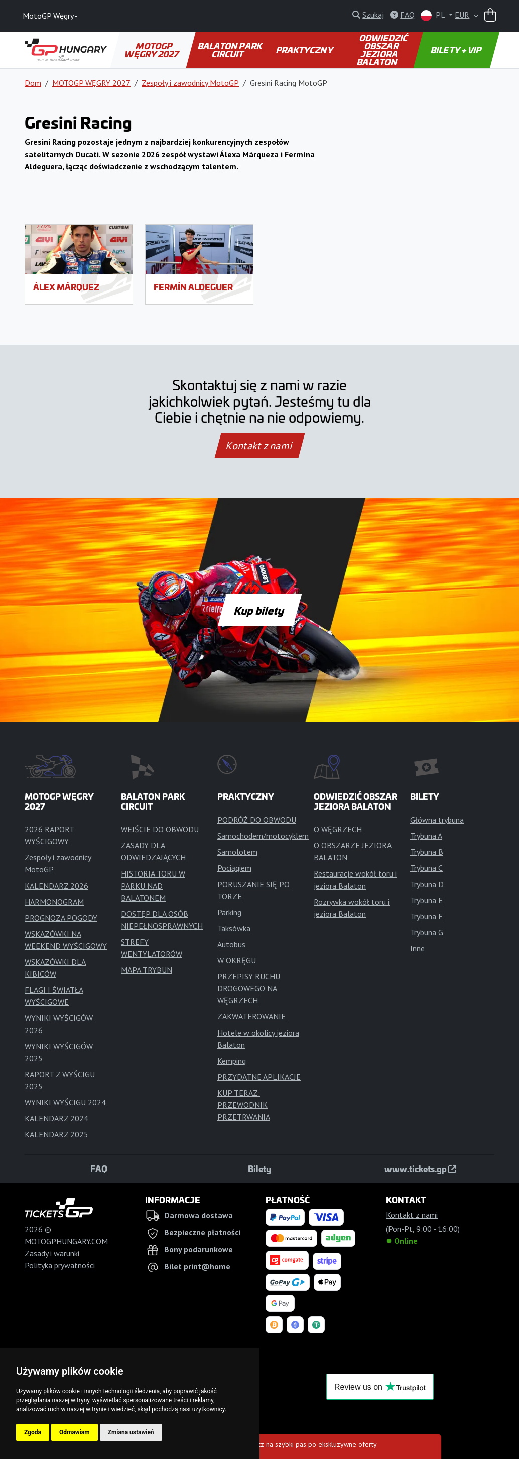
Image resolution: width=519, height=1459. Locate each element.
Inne (417, 948)
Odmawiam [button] (74, 1432)
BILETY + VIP (456, 50)
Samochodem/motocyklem (263, 836)
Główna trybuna (437, 820)
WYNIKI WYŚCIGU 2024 (65, 1102)
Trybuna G (426, 932)
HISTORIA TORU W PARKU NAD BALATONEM (153, 885)
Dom (33, 83)
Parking (229, 912)
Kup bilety (259, 610)
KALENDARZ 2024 (56, 1118)
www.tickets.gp (420, 1168)
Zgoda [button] (32, 1432)
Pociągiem (234, 868)
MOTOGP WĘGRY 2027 (152, 50)
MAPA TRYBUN (146, 970)
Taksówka (233, 928)
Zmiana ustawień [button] (131, 1432)
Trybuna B (426, 852)
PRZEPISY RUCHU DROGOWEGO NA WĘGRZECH (248, 988)
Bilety (259, 1168)
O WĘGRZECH (338, 829)
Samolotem (237, 852)
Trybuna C (426, 868)
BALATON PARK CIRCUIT (230, 50)
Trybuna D (427, 884)
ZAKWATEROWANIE (251, 1016)
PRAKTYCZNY (305, 50)
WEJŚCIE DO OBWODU (160, 829)
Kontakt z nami (259, 445)
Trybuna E (426, 900)
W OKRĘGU (236, 960)
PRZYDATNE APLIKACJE (259, 1077)
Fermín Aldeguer (193, 287)
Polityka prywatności (60, 1265)
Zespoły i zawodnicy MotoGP (190, 83)
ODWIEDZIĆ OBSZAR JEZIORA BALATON (383, 50)
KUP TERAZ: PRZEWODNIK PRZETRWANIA (243, 1105)
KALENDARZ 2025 (56, 1134)
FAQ (98, 1168)
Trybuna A (426, 836)
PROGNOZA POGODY (61, 918)
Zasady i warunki (52, 1253)
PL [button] (434, 15)
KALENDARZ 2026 (56, 886)
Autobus (231, 944)
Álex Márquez (66, 287)
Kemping (231, 1061)
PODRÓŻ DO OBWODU (256, 820)
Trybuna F (426, 916)
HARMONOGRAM (54, 902)
